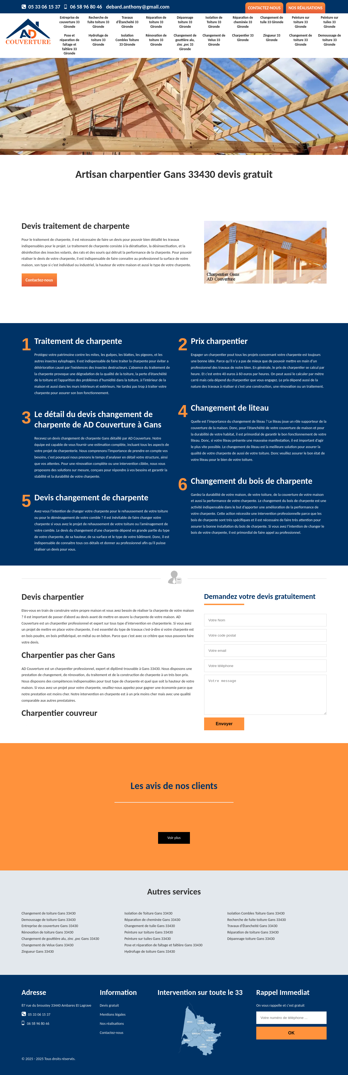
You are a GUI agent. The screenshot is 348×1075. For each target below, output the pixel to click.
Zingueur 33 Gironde (271, 37)
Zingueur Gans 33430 (38, 951)
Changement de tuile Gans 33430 (149, 926)
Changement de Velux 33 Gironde (213, 39)
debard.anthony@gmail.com (137, 6)
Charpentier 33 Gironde (243, 37)
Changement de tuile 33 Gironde (271, 19)
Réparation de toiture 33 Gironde (156, 22)
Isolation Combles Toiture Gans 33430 (256, 913)
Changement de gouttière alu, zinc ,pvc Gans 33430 (60, 938)
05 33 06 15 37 (44, 6)
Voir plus (174, 837)
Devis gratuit (109, 1005)
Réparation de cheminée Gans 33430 (152, 919)
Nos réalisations (306, 7)
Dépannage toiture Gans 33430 (251, 938)
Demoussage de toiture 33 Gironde (329, 39)
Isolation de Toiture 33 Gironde (213, 22)
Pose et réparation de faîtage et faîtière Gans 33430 (163, 945)
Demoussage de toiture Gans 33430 (49, 919)
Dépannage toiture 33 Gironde (185, 22)
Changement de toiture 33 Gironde (300, 39)
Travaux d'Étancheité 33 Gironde (127, 22)
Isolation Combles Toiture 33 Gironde (127, 39)
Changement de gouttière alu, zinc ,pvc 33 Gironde (185, 42)
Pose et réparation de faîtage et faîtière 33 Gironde (69, 44)
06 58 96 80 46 (86, 6)
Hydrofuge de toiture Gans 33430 (149, 951)
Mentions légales (112, 1014)
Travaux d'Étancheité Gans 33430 (252, 926)
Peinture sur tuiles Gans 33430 (147, 938)
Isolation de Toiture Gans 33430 (148, 913)
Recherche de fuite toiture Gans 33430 (256, 919)
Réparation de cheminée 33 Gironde (243, 22)
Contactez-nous (264, 7)
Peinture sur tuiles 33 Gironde (329, 22)
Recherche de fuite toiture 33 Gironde (98, 22)
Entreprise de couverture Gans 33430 (50, 926)
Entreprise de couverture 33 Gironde (69, 22)
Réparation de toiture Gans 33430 (253, 932)
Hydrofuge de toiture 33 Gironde (98, 39)
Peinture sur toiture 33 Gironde (300, 22)
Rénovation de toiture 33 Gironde (156, 39)
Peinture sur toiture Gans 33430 (148, 932)
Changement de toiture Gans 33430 (49, 913)
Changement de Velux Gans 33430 (48, 945)
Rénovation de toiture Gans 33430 (48, 932)
